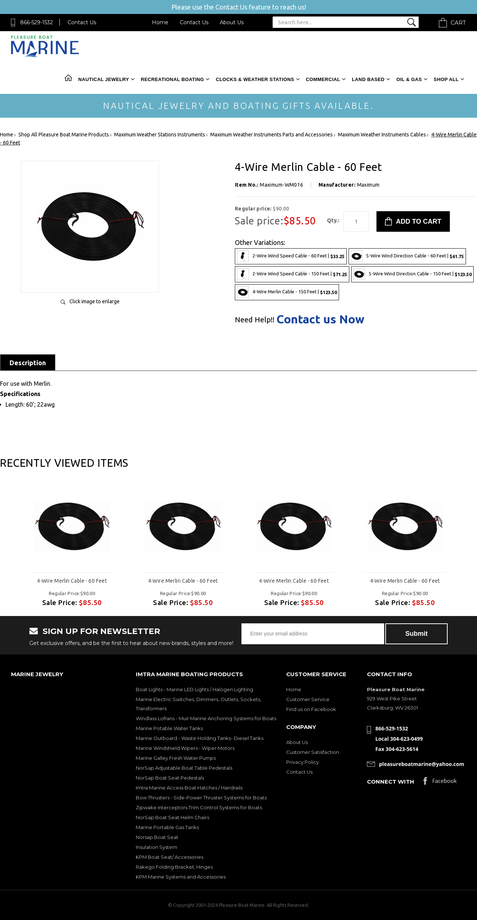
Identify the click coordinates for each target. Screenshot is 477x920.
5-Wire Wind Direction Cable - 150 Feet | (412, 274)
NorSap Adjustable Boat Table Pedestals (184, 768)
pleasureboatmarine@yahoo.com (421, 763)
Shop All (446, 79)
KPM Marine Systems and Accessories (181, 877)
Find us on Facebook (311, 709)
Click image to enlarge (94, 301)
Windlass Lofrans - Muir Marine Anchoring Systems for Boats (206, 718)
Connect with (390, 781)
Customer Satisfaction (312, 752)
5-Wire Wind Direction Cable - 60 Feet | (407, 256)
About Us (232, 22)
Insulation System (156, 847)
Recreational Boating (172, 79)
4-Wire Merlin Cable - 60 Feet (72, 581)
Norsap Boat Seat (157, 837)
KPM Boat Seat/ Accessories (169, 857)
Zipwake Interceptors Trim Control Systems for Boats (199, 807)
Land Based (368, 79)
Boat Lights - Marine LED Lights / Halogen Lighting (194, 689)
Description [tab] (28, 362)
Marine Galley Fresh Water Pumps (176, 758)
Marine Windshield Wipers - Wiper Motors (185, 748)
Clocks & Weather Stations (255, 79)
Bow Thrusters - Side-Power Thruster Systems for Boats (201, 797)
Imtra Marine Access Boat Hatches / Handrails (189, 788)
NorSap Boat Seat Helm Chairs (172, 817)
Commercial (323, 79)
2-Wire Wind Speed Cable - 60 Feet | (291, 256)
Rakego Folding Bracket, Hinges (174, 867)
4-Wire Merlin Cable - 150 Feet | (287, 292)
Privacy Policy (302, 762)
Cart (458, 22)
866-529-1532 (36, 22)
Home (160, 22)
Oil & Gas (409, 79)
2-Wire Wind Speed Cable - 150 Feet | (292, 274)
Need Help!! (254, 319)
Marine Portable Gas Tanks (167, 827)
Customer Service (307, 699)
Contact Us (82, 22)
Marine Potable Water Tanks (169, 728)
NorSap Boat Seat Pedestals (170, 778)
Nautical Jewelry (103, 79)
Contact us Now (320, 319)
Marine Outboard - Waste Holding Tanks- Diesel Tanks (199, 738)
